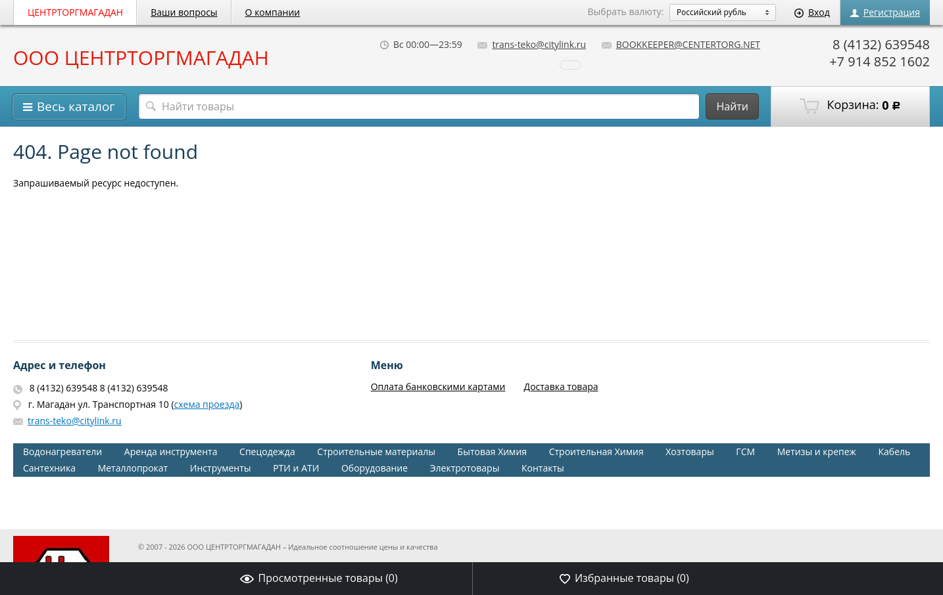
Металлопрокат (133, 468)
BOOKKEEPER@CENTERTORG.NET (681, 44)
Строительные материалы (376, 451)
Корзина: (850, 105)
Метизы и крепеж (816, 451)
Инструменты (220, 468)
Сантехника (49, 468)
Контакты (542, 468)
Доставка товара (561, 386)
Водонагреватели (62, 451)
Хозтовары (689, 451)
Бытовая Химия (492, 451)
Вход (812, 12)
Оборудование (374, 468)
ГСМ (745, 451)
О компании (273, 12)
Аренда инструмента (171, 451)
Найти (732, 106)
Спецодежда (267, 451)
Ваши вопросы (184, 12)
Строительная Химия (596, 451)
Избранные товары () (624, 578)
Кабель (894, 451)
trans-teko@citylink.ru (531, 44)
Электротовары (465, 468)
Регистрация (885, 12)
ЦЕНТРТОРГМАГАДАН (75, 12)
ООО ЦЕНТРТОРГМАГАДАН (141, 57)
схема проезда (207, 404)
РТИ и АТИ (296, 468)
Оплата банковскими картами (438, 386)
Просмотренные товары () (319, 578)
